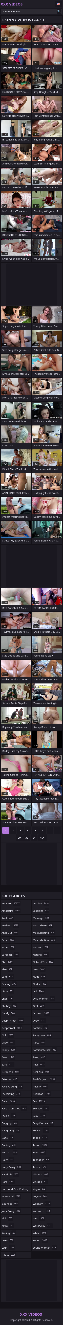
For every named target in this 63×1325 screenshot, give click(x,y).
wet (39, 1218)
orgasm (41, 1013)
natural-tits (43, 961)
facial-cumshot (14, 1108)
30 (26, 837)
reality (40, 1086)
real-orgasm (44, 1079)
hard (8, 1181)
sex (39, 1101)
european (11, 1071)
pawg (39, 1057)
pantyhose (42, 1035)
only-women (44, 998)
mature (41, 947)
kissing (9, 1232)
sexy (39, 1115)
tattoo (40, 1145)
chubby (9, 1005)
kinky (8, 1225)
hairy (8, 1159)
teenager (41, 1159)
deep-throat (13, 1020)
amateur (11, 903)
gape (8, 1137)
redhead (42, 1093)
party (39, 1042)
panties (40, 1027)
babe (8, 939)
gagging (10, 1123)
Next (42, 837)
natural (41, 954)
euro (8, 1064)
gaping (9, 1145)
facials (9, 1115)
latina (9, 1254)
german (9, 1152)
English (58, 4)
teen (39, 1152)
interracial (11, 1196)
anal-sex (10, 925)
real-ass (41, 1071)
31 (34, 837)
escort (8, 1057)
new (39, 969)
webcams (42, 1210)
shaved (41, 1130)
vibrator (41, 1174)
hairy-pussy (12, 1167)
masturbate (43, 925)
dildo (8, 1042)
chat (7, 998)
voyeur (40, 1196)
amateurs (11, 910)
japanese (10, 1203)
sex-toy (41, 1108)
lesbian (41, 903)
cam (8, 976)
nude (39, 976)
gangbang (11, 1130)
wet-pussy (43, 1225)
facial (9, 1101)
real (39, 1064)
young (40, 1240)
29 (19, 837)
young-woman (45, 1247)
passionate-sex (45, 1049)
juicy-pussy (11, 1210)
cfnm (8, 991)
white (40, 1232)
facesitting (11, 1093)
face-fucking (12, 1086)
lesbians (41, 910)
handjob (10, 1174)
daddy (8, 1013)
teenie (40, 1167)
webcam (42, 1203)
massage (41, 918)
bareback (10, 954)
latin (8, 1247)
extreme (10, 1079)
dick (8, 1035)
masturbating (44, 932)
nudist (40, 983)
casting (9, 983)
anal (8, 918)
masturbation (44, 939)
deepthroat (12, 1027)
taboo (40, 1137)
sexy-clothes (43, 1123)
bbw (7, 969)
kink (7, 1218)
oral (39, 1005)
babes (8, 947)
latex (8, 1240)
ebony (9, 1049)
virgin (39, 1189)
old (39, 991)
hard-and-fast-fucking (15, 1189)
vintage (40, 1181)
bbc (7, 961)
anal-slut (10, 932)
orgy (39, 1020)
